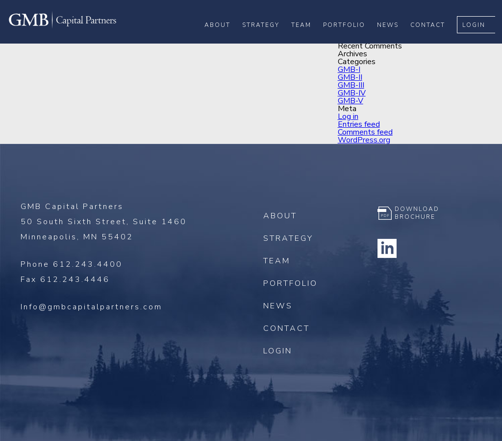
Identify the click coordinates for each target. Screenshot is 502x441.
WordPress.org (364, 140)
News (394, 40)
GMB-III (351, 85)
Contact (434, 40)
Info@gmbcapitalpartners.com (91, 307)
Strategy (267, 40)
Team (308, 40)
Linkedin (387, 248)
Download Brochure (417, 213)
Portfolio (351, 40)
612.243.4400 (88, 264)
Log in (348, 116)
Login (480, 40)
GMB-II (350, 77)
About (224, 40)
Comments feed (365, 132)
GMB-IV (352, 93)
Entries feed (359, 124)
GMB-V (350, 100)
